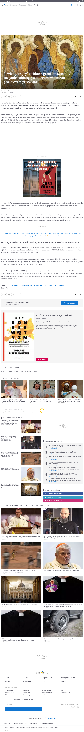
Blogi (25, 1)
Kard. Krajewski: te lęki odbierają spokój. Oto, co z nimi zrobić (10, 469)
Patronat (56, 727)
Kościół (6, 86)
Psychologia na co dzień (48, 692)
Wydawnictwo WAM (20, 723)
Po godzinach (47, 678)
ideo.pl (35, 730)
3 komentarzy (53, 476)
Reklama (40, 727)
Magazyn (8, 1)
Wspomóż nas (69, 303)
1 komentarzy (53, 470)
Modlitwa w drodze (17, 1)
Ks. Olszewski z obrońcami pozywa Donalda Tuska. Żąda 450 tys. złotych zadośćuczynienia (9, 438)
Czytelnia (27, 681)
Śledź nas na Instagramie (53, 501)
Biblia (2, 1)
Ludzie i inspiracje (65, 692)
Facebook (77, 1)
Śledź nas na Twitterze (53, 497)
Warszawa (66, 5)
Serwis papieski (9, 690)
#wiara (36, 371)
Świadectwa (26, 692)
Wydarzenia (13, 5)
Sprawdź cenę (42, 359)
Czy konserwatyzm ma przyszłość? (54, 315)
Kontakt (28, 727)
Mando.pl (33, 723)
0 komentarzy (53, 454)
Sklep (37, 1)
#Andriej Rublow (26, 371)
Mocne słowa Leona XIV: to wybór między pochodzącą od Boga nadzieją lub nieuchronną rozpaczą (70, 401)
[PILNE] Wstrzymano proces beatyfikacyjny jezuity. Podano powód (10, 485)
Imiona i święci (27, 695)
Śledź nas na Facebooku (53, 493)
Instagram (82, 1)
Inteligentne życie (68, 678)
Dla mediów (34, 727)
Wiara (30, 5)
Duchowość (26, 690)
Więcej (36, 5)
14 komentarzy (53, 448)
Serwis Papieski (61, 403)
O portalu (6, 727)
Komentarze (22, 5)
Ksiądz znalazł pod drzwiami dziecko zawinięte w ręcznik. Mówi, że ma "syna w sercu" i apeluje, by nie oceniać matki (63, 469)
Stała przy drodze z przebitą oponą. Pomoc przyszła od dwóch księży (61, 639)
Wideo (63, 681)
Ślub (6, 695)
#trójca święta (13, 371)
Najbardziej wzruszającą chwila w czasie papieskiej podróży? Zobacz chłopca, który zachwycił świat (10, 454)
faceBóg (31, 1)
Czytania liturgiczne (47, 690)
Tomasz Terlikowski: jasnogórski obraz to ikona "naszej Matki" (38, 285)
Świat (7, 678)
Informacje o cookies (48, 727)
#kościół (3, 371)
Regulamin (12, 727)
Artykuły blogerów (9, 692)
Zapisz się (23, 709)
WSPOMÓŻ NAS (50, 718)
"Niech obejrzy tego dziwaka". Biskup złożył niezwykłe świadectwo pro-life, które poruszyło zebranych (10, 422)
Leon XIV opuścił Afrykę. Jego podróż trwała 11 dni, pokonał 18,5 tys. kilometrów (13, 401)
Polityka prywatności (20, 727)
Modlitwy (44, 695)
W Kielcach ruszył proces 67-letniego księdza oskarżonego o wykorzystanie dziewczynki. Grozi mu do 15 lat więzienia (64, 480)
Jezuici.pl (7, 723)
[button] (77, 5)
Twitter (79, 1)
